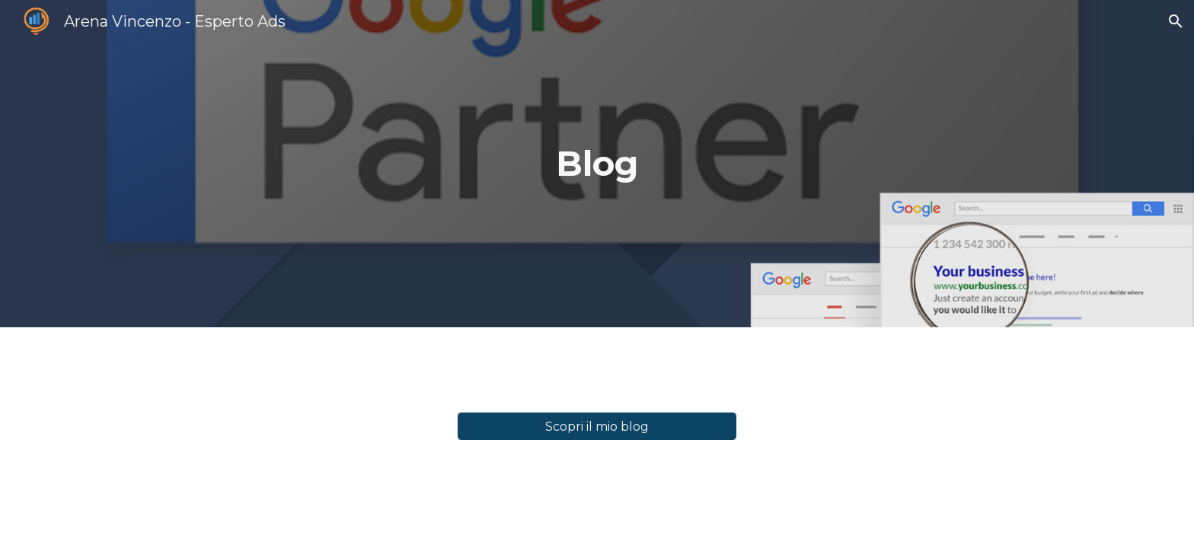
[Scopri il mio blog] (596, 426)
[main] (597, 164)
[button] (1175, 21)
